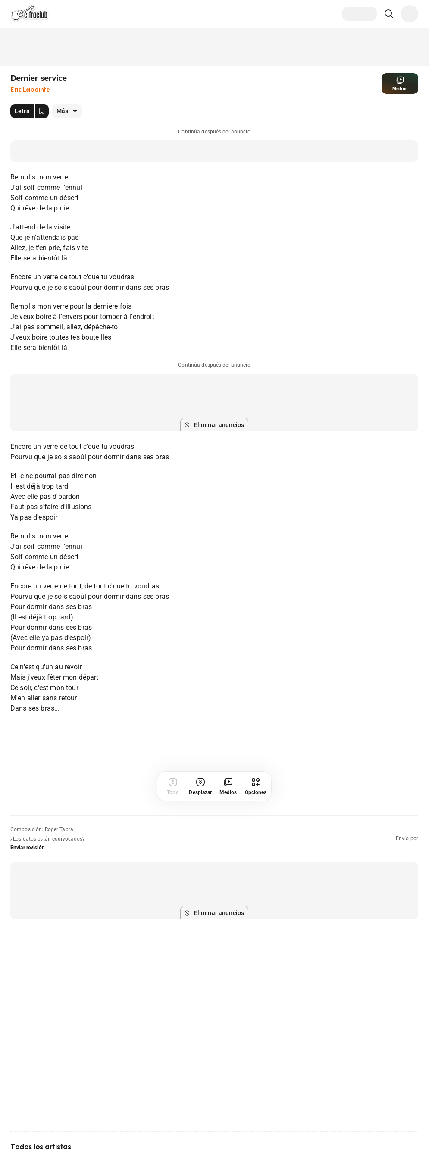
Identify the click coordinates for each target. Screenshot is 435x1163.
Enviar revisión (27, 847)
